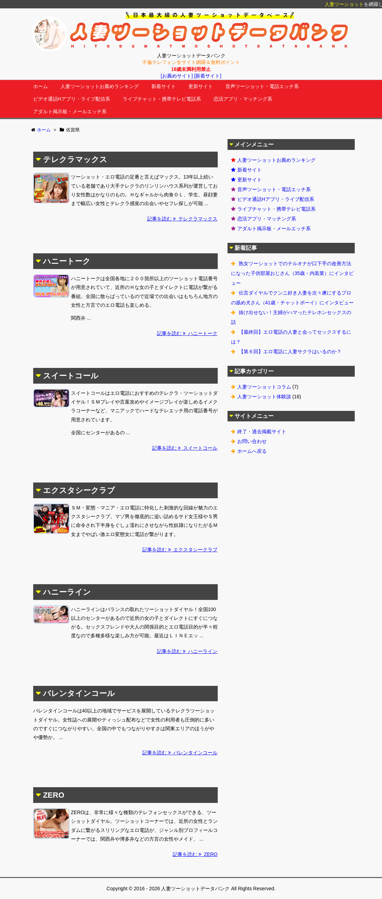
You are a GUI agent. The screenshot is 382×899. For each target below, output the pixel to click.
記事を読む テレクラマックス (182, 219)
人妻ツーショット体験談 (264, 396)
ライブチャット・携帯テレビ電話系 (162, 99)
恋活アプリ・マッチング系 (243, 99)
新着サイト (163, 86)
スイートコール (71, 375)
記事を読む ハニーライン (187, 651)
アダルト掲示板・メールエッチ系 (70, 111)
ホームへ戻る (252, 451)
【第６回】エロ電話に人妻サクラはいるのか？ (290, 351)
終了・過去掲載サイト (261, 431)
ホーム (40, 86)
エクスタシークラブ (79, 490)
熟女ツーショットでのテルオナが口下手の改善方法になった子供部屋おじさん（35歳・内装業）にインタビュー (292, 273)
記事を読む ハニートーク (187, 333)
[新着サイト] (207, 76)
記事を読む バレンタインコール (180, 752)
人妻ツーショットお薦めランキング (99, 86)
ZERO (53, 795)
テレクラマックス (75, 159)
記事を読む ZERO (195, 854)
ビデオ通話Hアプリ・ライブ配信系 (71, 99)
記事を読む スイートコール (185, 448)
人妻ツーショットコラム (264, 387)
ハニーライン (67, 592)
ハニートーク (67, 261)
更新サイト (200, 86)
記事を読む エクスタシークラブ (180, 549)
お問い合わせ (252, 441)
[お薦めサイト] (177, 76)
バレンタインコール (79, 693)
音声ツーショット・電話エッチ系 (262, 86)
